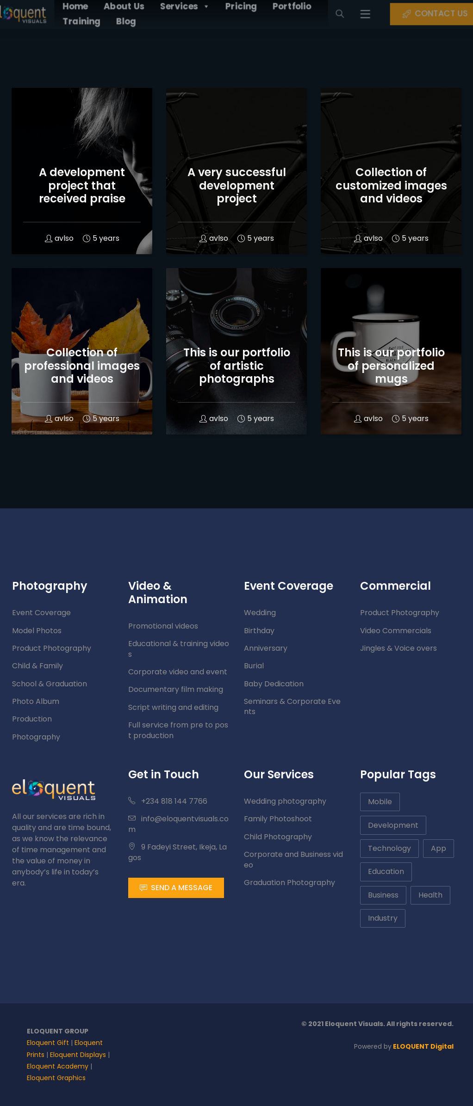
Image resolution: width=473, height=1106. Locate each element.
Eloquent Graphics (56, 1077)
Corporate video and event (177, 671)
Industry (383, 918)
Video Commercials (395, 630)
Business (383, 895)
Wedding (260, 612)
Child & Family (37, 665)
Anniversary (265, 648)
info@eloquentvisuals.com (178, 823)
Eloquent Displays (78, 1054)
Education (386, 871)
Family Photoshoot (278, 818)
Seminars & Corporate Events (292, 706)
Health (430, 895)
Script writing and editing (173, 707)
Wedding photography (285, 801)
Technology (389, 848)
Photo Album (35, 701)
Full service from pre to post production (178, 730)
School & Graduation (49, 683)
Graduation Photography (289, 882)
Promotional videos (163, 626)
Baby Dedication (274, 683)
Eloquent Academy (57, 1066)
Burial (254, 665)
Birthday (259, 630)
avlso (59, 238)
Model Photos (37, 630)
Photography (36, 737)
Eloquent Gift (48, 1042)
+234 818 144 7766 (167, 801)
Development (393, 825)
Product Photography (51, 648)
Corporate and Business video (293, 859)
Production (32, 719)
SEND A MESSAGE (176, 887)
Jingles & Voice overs (398, 648)
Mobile (380, 801)
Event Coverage (41, 612)
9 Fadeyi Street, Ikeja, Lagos (177, 852)
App (438, 848)
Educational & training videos (178, 648)
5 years (101, 238)
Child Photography (278, 836)
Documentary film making (175, 689)
